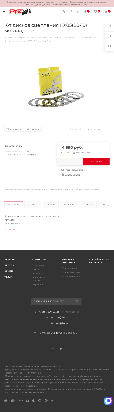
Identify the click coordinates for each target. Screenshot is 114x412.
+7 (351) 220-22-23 (49, 312)
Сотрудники (38, 284)
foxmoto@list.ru (59, 317)
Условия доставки (71, 272)
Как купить (70, 205)
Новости (36, 269)
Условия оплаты (70, 268)
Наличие (33, 205)
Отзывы (51, 205)
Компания (39, 259)
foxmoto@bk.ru (59, 323)
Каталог (9, 259)
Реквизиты (37, 273)
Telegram (61, 349)
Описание (13, 205)
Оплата (89, 205)
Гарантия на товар (71, 276)
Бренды (9, 265)
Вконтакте (53, 349)
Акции (8, 271)
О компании (38, 265)
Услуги (9, 277)
